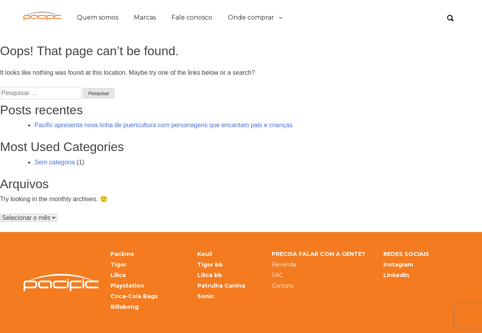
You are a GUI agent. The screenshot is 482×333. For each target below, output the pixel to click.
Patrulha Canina (221, 286)
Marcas (145, 17)
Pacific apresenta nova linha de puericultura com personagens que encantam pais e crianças (163, 125)
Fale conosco (191, 17)
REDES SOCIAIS (406, 254)
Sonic (205, 296)
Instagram (398, 264)
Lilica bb (209, 275)
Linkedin (396, 275)
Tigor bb (210, 264)
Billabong (124, 307)
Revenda (284, 264)
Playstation (127, 286)
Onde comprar (251, 17)
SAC (277, 275)
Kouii (204, 254)
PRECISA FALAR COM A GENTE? (318, 254)
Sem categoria (54, 162)
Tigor (118, 264)
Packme (122, 254)
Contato (283, 286)
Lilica (118, 275)
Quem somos (97, 17)
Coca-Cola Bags (134, 296)
